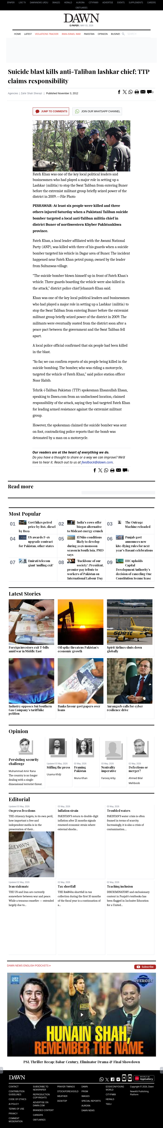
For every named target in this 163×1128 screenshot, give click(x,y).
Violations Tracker (46, 33)
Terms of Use (16, 1109)
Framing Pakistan (80, 769)
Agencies (13, 93)
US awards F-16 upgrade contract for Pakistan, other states (36, 541)
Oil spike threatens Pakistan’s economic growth (78, 649)
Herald (68, 2)
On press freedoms (22, 811)
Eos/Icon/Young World (115, 1088)
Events (121, 2)
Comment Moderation (16, 1120)
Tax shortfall (67, 886)
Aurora (80, 2)
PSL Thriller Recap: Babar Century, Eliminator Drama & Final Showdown (81, 1062)
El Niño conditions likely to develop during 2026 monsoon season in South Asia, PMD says (85, 546)
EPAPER (10, 2)
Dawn (85, 1087)
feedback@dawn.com (97, 462)
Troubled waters (118, 811)
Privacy (13, 1113)
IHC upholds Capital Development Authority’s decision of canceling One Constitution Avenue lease (134, 569)
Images (56, 2)
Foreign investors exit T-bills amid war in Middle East (29, 649)
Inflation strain (68, 811)
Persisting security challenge (24, 761)
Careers (151, 2)
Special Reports (91, 1101)
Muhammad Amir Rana (22, 771)
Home (17, 33)
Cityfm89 (111, 1094)
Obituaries (81, 7)
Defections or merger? (138, 769)
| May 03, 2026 (81, 25)
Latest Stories (25, 593)
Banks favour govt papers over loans (79, 708)
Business (116, 33)
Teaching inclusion (120, 886)
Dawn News (88, 1110)
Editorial (19, 799)
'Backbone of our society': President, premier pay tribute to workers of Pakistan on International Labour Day (85, 569)
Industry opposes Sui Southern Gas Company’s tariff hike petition (30, 709)
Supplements (136, 2)
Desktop (62, 1101)
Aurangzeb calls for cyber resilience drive (125, 708)
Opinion (103, 33)
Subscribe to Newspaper (40, 1088)
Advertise (107, 2)
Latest (28, 33)
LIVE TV (22, 2)
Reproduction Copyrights (41, 1096)
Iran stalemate (19, 886)
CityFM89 (93, 2)
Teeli (108, 1104)
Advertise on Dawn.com (40, 1104)
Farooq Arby (108, 778)
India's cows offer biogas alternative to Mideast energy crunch (85, 526)
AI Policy (14, 1104)
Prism (85, 1091)
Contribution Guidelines (16, 1093)
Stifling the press (58, 767)
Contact (14, 1087)
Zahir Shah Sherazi (31, 93)
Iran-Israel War (71, 33)
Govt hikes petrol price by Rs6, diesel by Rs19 (37, 526)
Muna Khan (80, 778)
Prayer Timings (66, 1087)
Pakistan (89, 33)
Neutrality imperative (108, 769)
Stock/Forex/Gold (68, 1091)
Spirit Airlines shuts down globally (124, 649)
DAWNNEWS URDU (39, 2)
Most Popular (25, 513)
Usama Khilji (54, 774)
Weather (62, 1096)
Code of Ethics (17, 1099)
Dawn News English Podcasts (28, 965)
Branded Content (43, 1110)
